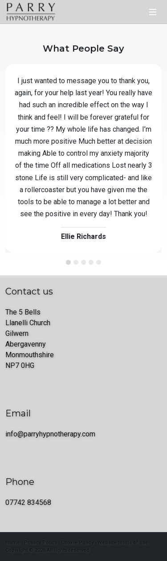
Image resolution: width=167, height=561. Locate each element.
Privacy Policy (40, 542)
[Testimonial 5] (98, 262)
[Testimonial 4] (91, 262)
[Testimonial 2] (75, 262)
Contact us (29, 291)
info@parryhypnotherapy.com (50, 434)
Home (12, 542)
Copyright (16, 550)
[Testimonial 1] (68, 262)
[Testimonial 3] (83, 262)
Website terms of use (123, 542)
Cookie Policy (77, 542)
